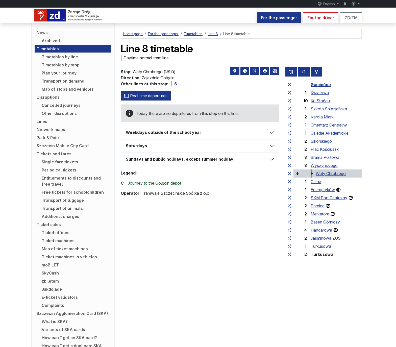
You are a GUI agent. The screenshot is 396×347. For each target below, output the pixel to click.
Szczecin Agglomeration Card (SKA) (72, 313)
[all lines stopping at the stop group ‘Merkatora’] (289, 213)
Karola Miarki (322, 116)
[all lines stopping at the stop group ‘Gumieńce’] (289, 84)
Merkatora (320, 213)
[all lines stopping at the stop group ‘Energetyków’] (289, 189)
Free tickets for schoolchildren (73, 192)
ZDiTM (351, 17)
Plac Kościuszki (325, 149)
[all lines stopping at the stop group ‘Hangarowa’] (289, 230)
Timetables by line (60, 56)
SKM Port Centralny (329, 197)
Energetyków (323, 189)
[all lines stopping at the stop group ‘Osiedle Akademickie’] (289, 133)
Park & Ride (48, 137)
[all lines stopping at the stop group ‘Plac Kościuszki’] (289, 149)
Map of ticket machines (65, 248)
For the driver (320, 17)
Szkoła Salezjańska (329, 108)
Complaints (53, 305)
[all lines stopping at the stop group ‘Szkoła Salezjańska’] (289, 108)
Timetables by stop (61, 64)
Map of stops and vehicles (68, 89)
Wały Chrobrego (331, 173)
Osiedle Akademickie (330, 133)
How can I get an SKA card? (69, 337)
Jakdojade (52, 289)
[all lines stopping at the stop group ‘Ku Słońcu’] (289, 100)
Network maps (51, 129)
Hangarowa (321, 230)
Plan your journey (59, 73)
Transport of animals (62, 208)
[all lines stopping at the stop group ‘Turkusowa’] (289, 246)
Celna (316, 181)
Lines (42, 121)
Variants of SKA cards (63, 329)
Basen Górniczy (325, 222)
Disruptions (48, 97)
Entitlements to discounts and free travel (71, 181)
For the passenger (279, 17)
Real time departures (145, 95)
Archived (51, 40)
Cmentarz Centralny (329, 125)
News (42, 32)
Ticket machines (58, 240)
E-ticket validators (60, 297)
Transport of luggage (63, 200)
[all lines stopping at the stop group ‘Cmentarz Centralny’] (289, 125)
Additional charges (60, 216)
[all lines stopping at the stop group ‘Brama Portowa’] (289, 157)
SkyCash (50, 273)
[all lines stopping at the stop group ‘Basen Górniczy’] (289, 222)
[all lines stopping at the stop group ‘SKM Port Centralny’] (289, 197)
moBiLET (50, 264)
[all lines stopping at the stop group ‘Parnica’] (289, 205)
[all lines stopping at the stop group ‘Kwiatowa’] (289, 92)
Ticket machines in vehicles (69, 256)
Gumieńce (321, 84)
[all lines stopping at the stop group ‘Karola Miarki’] (289, 116)
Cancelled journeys (61, 105)
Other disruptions (59, 113)
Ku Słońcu (320, 100)
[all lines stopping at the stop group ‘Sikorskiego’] (289, 141)
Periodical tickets (59, 169)
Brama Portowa (325, 157)
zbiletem (50, 281)
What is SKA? (55, 321)
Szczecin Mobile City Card (63, 145)
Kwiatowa (320, 92)
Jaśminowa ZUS (326, 238)
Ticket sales (49, 224)
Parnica (318, 205)
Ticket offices (55, 232)
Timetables (48, 48)
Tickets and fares (54, 153)
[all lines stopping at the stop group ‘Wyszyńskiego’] (289, 165)
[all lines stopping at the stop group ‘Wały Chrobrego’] (289, 173)
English (326, 4)
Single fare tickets (60, 161)
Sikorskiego (321, 141)
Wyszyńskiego (324, 165)
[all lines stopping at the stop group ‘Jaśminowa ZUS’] (289, 238)
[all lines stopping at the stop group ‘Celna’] (289, 181)
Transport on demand (63, 81)
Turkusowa (321, 246)
